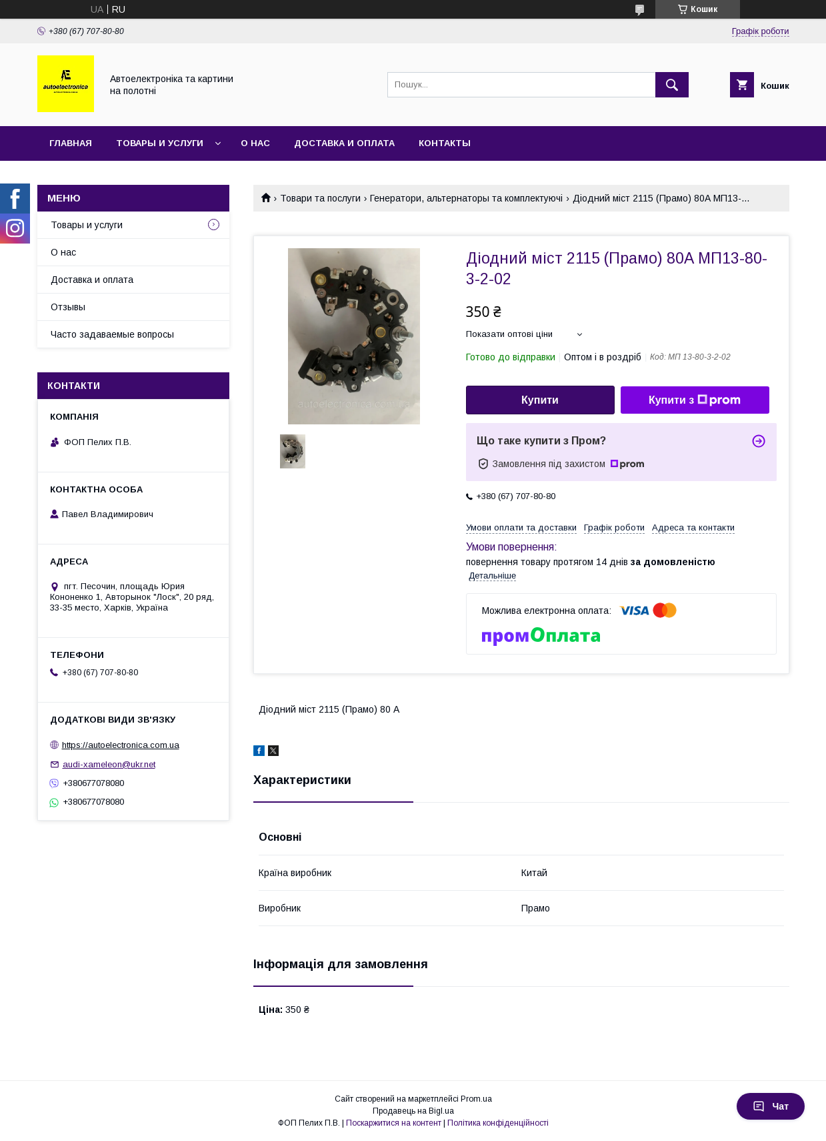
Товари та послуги (320, 198)
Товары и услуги (159, 143)
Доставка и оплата (344, 143)
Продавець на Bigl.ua (413, 1111)
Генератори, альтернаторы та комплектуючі (466, 198)
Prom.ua (476, 1099)
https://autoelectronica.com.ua (120, 745)
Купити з (695, 400)
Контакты (445, 143)
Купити (540, 400)
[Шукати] (672, 84)
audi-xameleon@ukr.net (109, 764)
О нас (255, 143)
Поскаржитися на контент (393, 1123)
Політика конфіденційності (498, 1123)
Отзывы (68, 307)
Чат (771, 1106)
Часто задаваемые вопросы (112, 334)
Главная (70, 143)
